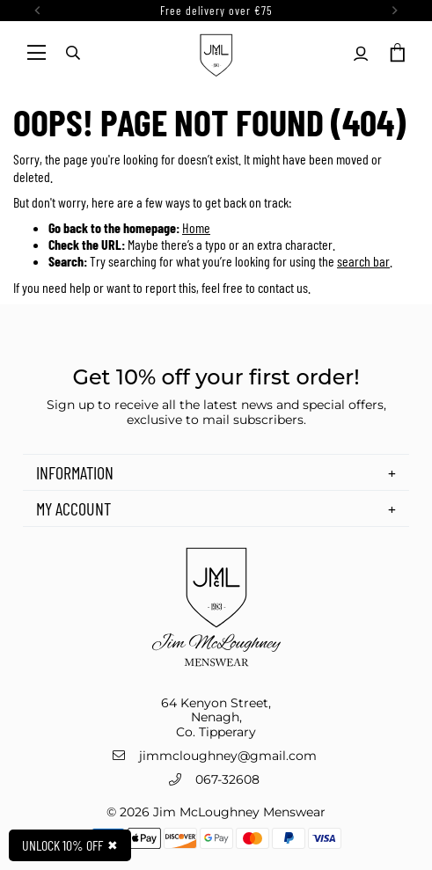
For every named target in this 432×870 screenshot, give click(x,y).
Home (196, 227)
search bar (363, 260)
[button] (395, 52)
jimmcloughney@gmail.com (228, 756)
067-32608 (227, 779)
